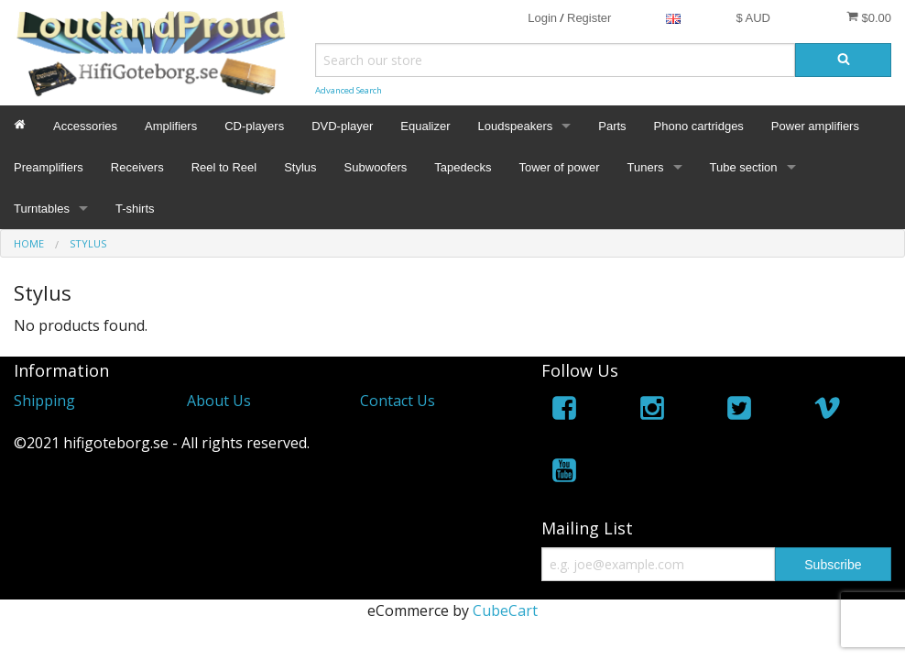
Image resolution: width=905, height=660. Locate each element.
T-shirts (135, 208)
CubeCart (505, 610)
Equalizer (425, 126)
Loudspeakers (515, 126)
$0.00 (868, 17)
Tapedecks (462, 167)
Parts (612, 126)
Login (542, 18)
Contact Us (397, 400)
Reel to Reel (224, 167)
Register (589, 18)
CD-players (254, 126)
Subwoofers (376, 167)
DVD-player (342, 126)
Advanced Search (348, 90)
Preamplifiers (48, 167)
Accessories (85, 126)
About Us (219, 400)
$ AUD (753, 18)
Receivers (137, 167)
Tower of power (558, 167)
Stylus (300, 167)
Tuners (645, 167)
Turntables (42, 208)
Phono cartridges (699, 126)
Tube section (744, 167)
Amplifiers (171, 126)
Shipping (44, 400)
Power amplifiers (815, 126)
